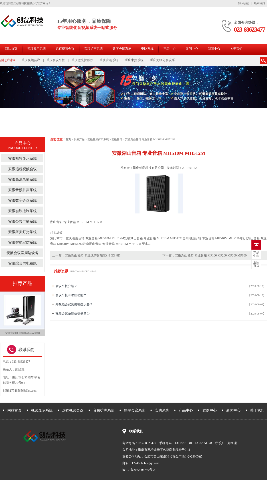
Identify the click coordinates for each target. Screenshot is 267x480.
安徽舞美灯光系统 (22, 232)
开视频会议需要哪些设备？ (74, 304)
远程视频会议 (65, 48)
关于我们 (236, 48)
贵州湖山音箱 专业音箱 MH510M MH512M (211, 238)
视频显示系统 (36, 48)
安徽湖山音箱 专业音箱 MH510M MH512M (150, 139)
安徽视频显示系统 (22, 158)
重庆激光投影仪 (82, 60)
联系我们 (259, 3)
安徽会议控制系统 (22, 211)
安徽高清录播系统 (22, 179)
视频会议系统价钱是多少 (72, 313)
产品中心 (169, 48)
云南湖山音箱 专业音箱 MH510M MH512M (112, 244)
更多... (146, 244)
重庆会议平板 (55, 60)
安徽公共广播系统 (22, 221)
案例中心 (192, 48)
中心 (256, 254)
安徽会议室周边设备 (22, 253)
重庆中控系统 (134, 60)
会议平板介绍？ (66, 286)
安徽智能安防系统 (22, 242)
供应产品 (79, 139)
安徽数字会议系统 (22, 200)
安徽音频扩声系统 (98, 139)
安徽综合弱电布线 (22, 263)
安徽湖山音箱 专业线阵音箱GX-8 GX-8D (92, 255)
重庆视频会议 (30, 60)
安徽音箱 (116, 139)
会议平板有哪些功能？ (71, 295)
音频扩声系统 (93, 48)
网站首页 (11, 48)
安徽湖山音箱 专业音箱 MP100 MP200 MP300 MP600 (211, 255)
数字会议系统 (122, 48)
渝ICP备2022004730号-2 (138, 470)
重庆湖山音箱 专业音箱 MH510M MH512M (95, 238)
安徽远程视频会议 (22, 169)
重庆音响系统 (109, 60)
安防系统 (147, 48)
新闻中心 (214, 48)
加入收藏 (243, 3)
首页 (68, 139)
